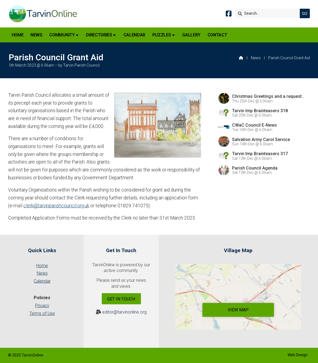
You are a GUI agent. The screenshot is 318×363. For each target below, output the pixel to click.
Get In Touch (121, 299)
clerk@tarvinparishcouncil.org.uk (56, 205)
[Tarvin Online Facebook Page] (228, 14)
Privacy (42, 305)
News (256, 58)
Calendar (42, 281)
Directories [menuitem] (99, 34)
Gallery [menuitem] (191, 34)
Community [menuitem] (62, 34)
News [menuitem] (36, 34)
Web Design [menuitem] (298, 355)
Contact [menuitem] (217, 34)
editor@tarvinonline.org (124, 312)
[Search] (269, 13)
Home (42, 265)
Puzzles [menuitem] (161, 34)
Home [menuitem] (18, 34)
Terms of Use (42, 313)
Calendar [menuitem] (134, 34)
